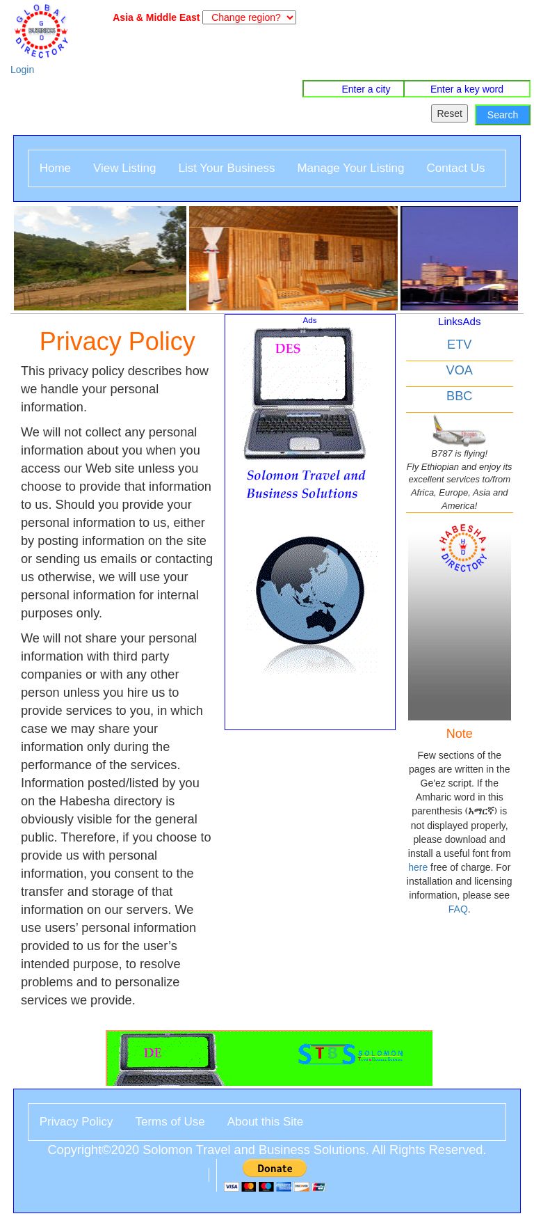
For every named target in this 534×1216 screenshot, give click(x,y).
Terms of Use (170, 1121)
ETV (459, 345)
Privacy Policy (76, 1121)
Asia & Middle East (154, 17)
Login (22, 69)
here (418, 867)
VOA (459, 370)
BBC (459, 396)
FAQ (458, 909)
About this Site (265, 1121)
